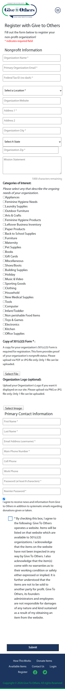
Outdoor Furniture (17, 211)
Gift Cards (11, 256)
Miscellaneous (14, 261)
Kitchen (10, 329)
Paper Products (15, 229)
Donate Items (44, 661)
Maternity (11, 243)
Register (22, 672)
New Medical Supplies (19, 297)
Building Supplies (16, 270)
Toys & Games (14, 320)
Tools (8, 302)
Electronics (12, 324)
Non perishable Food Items (22, 315)
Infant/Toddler (14, 311)
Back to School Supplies (20, 234)
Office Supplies (14, 334)
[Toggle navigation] (58, 10)
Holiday (10, 274)
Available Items (17, 666)
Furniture (11, 238)
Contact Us (38, 666)
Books (9, 252)
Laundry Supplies (16, 206)
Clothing (10, 288)
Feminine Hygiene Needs (21, 202)
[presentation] (33, 630)
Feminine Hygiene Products (23, 220)
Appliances (12, 197)
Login (53, 666)
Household (12, 293)
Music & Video (14, 279)
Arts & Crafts (13, 215)
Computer (11, 306)
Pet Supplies (13, 247)
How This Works (22, 661)
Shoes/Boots (13, 265)
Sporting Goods (15, 284)
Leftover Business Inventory (23, 224)
